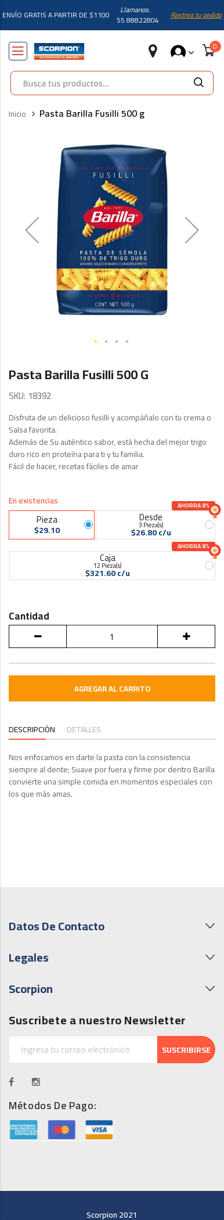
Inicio (17, 114)
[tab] (32, 730)
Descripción (32, 729)
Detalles (84, 729)
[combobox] (97, 83)
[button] (32, 230)
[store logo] (59, 51)
